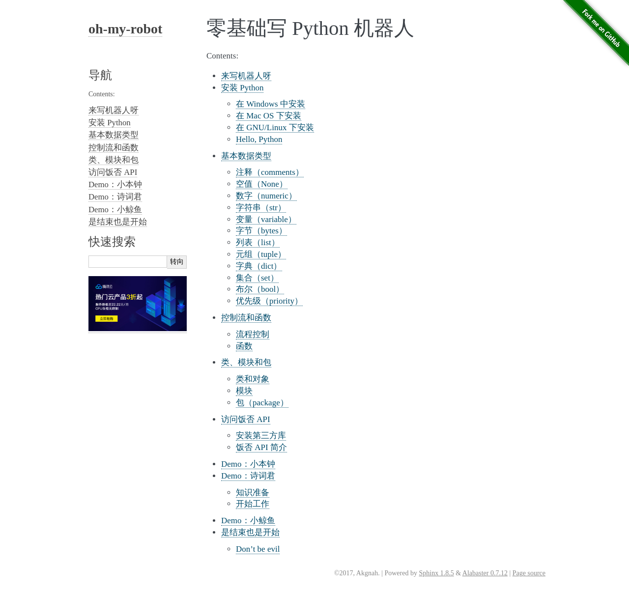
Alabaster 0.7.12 (485, 573)
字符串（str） (261, 207)
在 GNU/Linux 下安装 (275, 127)
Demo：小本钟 (248, 464)
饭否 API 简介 (261, 447)
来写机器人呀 (246, 76)
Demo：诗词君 (248, 475)
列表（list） (258, 242)
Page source (529, 573)
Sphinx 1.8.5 (436, 573)
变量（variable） (266, 219)
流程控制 (252, 334)
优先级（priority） (269, 301)
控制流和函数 (246, 317)
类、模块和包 (246, 362)
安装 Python (242, 87)
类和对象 (252, 379)
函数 (244, 346)
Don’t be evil (258, 549)
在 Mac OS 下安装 (268, 115)
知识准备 (252, 492)
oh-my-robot (125, 28)
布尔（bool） (260, 289)
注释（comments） (270, 172)
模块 (244, 390)
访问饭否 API (245, 419)
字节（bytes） (261, 230)
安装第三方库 (261, 435)
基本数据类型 (246, 156)
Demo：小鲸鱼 (248, 520)
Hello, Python (259, 139)
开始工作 (252, 503)
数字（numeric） (266, 195)
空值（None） (261, 184)
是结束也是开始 (250, 532)
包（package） (262, 402)
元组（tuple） (261, 254)
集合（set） (257, 277)
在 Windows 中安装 (270, 104)
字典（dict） (259, 266)
